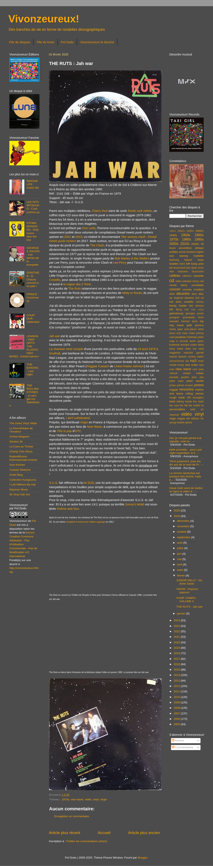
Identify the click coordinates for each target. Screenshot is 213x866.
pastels (185, 377)
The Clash (97, 245)
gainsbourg (176, 313)
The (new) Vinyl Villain (23, 423)
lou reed (198, 348)
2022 (177, 631)
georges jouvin (195, 313)
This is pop (64, 431)
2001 (67, 236)
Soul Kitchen (17, 464)
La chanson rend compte (66, 349)
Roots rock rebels (140, 211)
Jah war (54, 336)
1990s (199, 239)
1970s (65, 799)
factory (200, 301)
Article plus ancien (144, 832)
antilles (173, 251)
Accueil (104, 832)
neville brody (176, 365)
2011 (177, 691)
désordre (183, 293)
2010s (184, 244)
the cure (174, 405)
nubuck (173, 373)
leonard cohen (189, 344)
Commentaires (182, 747)
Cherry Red (100, 211)
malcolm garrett (194, 352)
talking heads (184, 401)
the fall (183, 405)
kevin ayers (197, 341)
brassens (183, 271)
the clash (198, 401)
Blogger (142, 857)
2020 (177, 642)
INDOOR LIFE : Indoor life (32, 184)
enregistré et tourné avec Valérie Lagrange (85, 522)
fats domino (196, 305)
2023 (177, 626)
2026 (177, 510)
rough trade (177, 397)
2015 (78, 236)
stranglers (198, 397)
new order (191, 364)
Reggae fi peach (98, 366)
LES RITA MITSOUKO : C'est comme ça (32, 207)
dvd (197, 297)
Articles (178, 740)
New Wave (94, 426)
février (181, 575)
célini (178, 281)
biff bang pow (195, 263)
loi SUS (89, 482)
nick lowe (198, 369)
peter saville (195, 380)
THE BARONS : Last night (32, 369)
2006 (177, 718)
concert (174, 289)
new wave (77, 799)
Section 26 (16, 441)
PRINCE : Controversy (32, 297)
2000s (173, 244)
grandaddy (189, 317)
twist (192, 409)
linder (180, 348)
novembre (183, 526)
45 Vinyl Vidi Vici (19, 494)
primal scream (185, 385)
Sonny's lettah (135, 504)
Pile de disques (19, 42)
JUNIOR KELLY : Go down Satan (189, 582)
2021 (177, 636)
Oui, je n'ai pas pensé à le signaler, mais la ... (185, 439)
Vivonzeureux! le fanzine (97, 42)
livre (188, 348)
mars (180, 569)
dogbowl (178, 297)
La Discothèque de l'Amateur (21, 430)
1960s (199, 235)
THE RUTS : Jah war (189, 606)
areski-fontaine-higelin (191, 252)
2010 (177, 697)
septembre (184, 537)
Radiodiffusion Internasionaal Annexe (23, 458)
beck (182, 263)
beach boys (194, 259)
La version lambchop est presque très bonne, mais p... (185, 476)
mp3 (193, 360)
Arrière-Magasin (19, 436)
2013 (177, 680)
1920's (190, 231)
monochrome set (179, 361)
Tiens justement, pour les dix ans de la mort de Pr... (185, 463)
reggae (173, 389)
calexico (187, 275)
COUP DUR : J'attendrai (32, 318)
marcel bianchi (177, 356)
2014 (177, 675)
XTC (78, 431)
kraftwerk (174, 344)
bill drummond (177, 267)
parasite (173, 377)
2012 (177, 686)
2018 (177, 653)
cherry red (198, 281)
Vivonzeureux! (43, 19)
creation (199, 289)
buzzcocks (198, 271)
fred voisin (197, 309)
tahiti (172, 401)
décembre (183, 520)
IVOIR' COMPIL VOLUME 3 (186, 599)
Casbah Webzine (20, 469)
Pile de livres (45, 42)
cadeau (174, 275)
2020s (195, 244)
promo (199, 385)
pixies (172, 385)
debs (172, 293)
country (187, 289)
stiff (189, 397)
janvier (181, 613)
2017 (177, 658)
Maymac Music (18, 489)
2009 (177, 702)
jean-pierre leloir (194, 329)
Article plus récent (64, 832)
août (180, 542)
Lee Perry (119, 262)
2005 (177, 724)
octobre (182, 531)
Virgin (84, 422)
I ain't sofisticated (77, 418)
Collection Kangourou (22, 479)
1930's (200, 230)
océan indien (193, 373)
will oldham (192, 418)
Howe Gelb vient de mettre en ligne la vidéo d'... (186, 489)
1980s (186, 239)
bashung (174, 259)
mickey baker (196, 356)
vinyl (96, 799)
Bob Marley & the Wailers (132, 258)
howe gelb (184, 325)
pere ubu (198, 377)
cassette (198, 275)
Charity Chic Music (21, 451)
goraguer (174, 317)
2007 (177, 713)
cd (171, 280)
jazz (180, 329)
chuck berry (178, 285)
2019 (177, 647)
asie (171, 255)
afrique (199, 247)
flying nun (182, 309)
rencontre (186, 389)
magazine (174, 352)
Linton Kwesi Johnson (129, 366)
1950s (185, 235)
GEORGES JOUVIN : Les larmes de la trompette (32, 256)
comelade (197, 285)
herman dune (189, 321)
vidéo (88, 799)
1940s (173, 235)
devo (194, 293)
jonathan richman (186, 337)
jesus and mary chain (182, 333)
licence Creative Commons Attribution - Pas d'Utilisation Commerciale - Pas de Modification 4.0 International (23, 544)
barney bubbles (192, 255)
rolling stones (195, 393)
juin (179, 553)
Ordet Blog (16, 474)
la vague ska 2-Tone (77, 284)
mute (201, 361)
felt (171, 309)
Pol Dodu (67, 42)
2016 (177, 664)
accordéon (185, 247)
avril (180, 564)
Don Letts (88, 228)
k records (182, 341)
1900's (172, 231)
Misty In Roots (132, 293)
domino (189, 297)
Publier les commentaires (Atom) (86, 841)
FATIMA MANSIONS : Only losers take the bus (32, 231)
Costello (54, 279)
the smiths (195, 405)
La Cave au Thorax (21, 446)
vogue (181, 418)
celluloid (186, 281)
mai (179, 559)
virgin (103, 799)
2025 (177, 516)
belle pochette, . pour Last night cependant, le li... (185, 451)
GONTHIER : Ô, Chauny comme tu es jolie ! (32, 279)
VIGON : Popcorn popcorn (187, 590)
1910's (181, 231)
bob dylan (191, 267)
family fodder (178, 305)
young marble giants (180, 422)
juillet (180, 548)
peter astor (176, 381)
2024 (177, 620)
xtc (202, 418)
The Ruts (74, 288)
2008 (177, 707)
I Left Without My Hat (22, 484)
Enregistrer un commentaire (71, 816)
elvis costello (184, 301)
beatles (173, 263)
